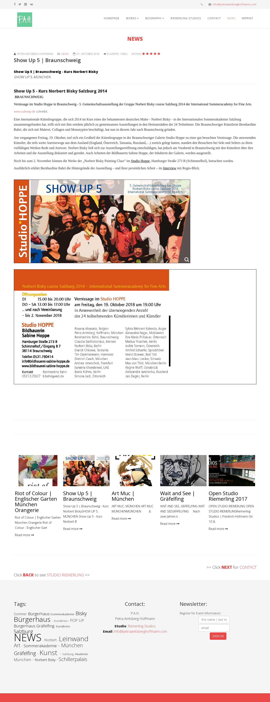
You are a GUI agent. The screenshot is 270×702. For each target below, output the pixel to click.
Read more (24, 535)
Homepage (112, 18)
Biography (153, 18)
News (231, 18)
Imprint (247, 18)
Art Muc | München (123, 496)
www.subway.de (24, 111)
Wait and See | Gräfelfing (177, 496)
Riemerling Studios (186, 18)
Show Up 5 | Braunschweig (80, 496)
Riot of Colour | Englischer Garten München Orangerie (36, 501)
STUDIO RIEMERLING (66, 574)
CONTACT (248, 567)
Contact (214, 18)
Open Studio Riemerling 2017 (228, 496)
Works (131, 18)
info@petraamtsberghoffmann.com (234, 4)
